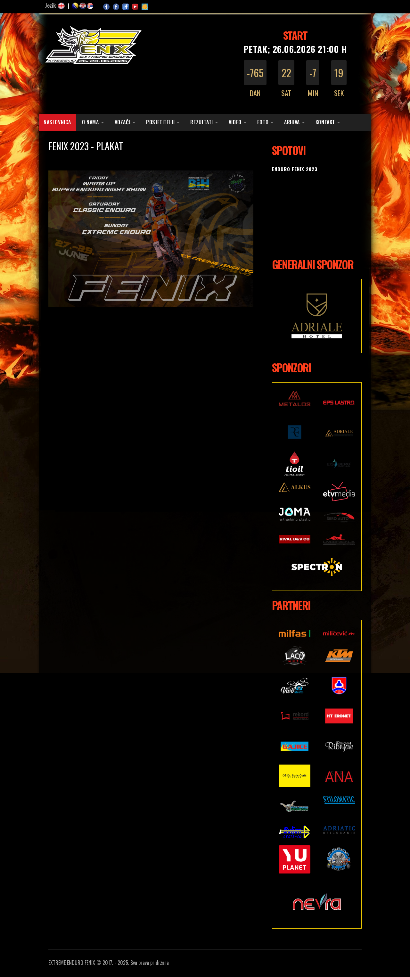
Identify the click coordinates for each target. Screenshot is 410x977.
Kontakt (325, 122)
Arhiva (292, 122)
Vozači (123, 122)
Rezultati (201, 122)
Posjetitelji (160, 122)
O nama (90, 122)
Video (235, 122)
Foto (262, 122)
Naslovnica (57, 122)
